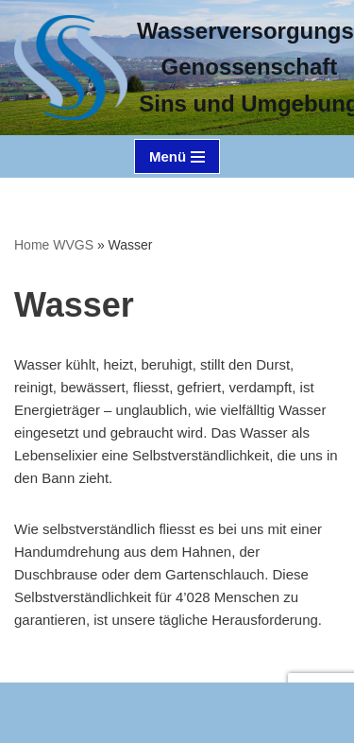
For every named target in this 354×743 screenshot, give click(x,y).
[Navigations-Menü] (177, 156)
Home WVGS (53, 244)
